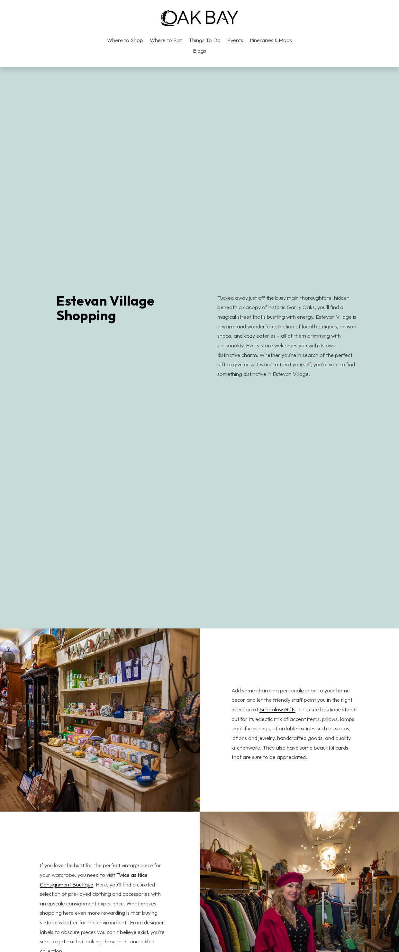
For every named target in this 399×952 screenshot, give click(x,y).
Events (235, 40)
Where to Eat (166, 40)
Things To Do (205, 40)
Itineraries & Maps (271, 40)
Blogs (199, 51)
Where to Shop (125, 40)
